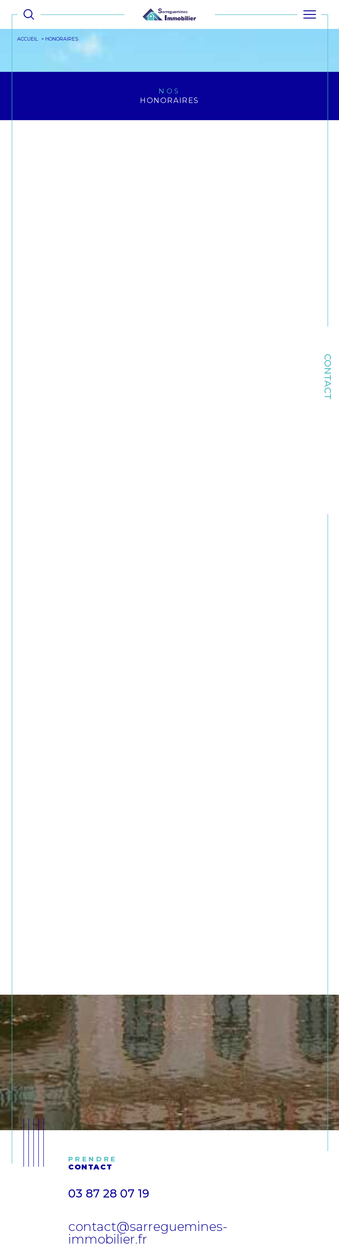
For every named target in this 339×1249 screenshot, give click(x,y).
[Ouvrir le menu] (309, 14)
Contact (327, 377)
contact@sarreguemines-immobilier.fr (148, 1233)
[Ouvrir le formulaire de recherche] (29, 14)
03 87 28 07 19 (108, 1194)
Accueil (28, 39)
